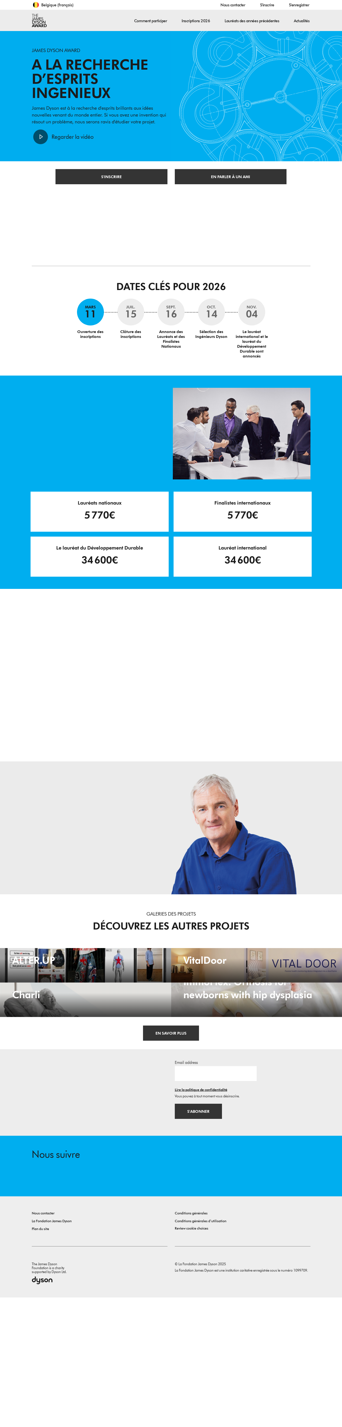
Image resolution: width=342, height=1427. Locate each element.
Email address (186, 1190)
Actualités (301, 21)
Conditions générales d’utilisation (200, 1351)
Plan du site (40, 1358)
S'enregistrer (299, 5)
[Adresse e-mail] (216, 1201)
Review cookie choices (191, 1358)
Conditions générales (191, 1343)
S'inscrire (267, 5)
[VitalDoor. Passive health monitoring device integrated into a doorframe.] (256, 1000)
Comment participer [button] (150, 21)
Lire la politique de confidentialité (201, 1218)
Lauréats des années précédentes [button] (252, 21)
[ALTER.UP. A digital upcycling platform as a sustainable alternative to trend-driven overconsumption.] (85, 1000)
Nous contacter (233, 5)
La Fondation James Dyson (52, 1351)
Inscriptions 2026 (196, 21)
